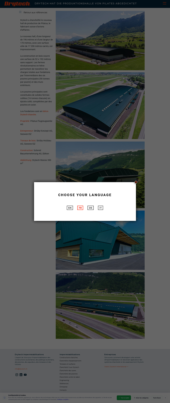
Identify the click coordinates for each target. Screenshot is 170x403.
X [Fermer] (136, 182)
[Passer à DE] (90, 208)
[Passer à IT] (100, 208)
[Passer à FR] (80, 208)
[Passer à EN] (70, 208)
